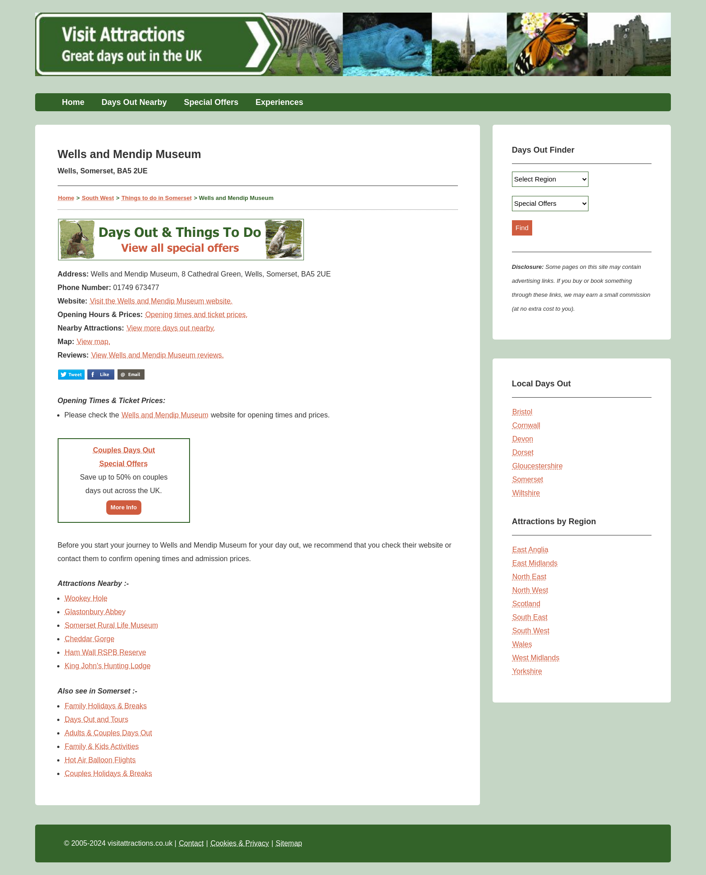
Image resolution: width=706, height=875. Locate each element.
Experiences (279, 102)
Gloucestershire (537, 466)
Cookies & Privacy (239, 843)
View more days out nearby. (171, 328)
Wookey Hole (86, 598)
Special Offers (211, 102)
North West (530, 590)
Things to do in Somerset (157, 198)
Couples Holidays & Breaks (108, 773)
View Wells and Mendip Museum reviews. (157, 355)
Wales (522, 644)
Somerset (527, 479)
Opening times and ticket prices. (196, 314)
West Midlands (536, 658)
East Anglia (530, 549)
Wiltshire (526, 493)
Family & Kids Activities (102, 746)
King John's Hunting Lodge (108, 666)
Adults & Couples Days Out (108, 733)
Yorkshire (527, 671)
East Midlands (535, 563)
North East (529, 576)
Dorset (523, 452)
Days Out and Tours (96, 719)
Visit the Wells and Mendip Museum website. (161, 301)
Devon (522, 439)
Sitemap (289, 843)
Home (73, 102)
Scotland (526, 604)
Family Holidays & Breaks (106, 706)
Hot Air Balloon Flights (100, 760)
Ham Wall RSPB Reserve (105, 652)
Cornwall (526, 425)
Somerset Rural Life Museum (111, 625)
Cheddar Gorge (89, 639)
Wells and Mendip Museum (165, 415)
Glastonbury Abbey (95, 612)
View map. (93, 341)
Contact (191, 843)
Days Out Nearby (134, 102)
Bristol (522, 412)
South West (98, 198)
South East (530, 617)
